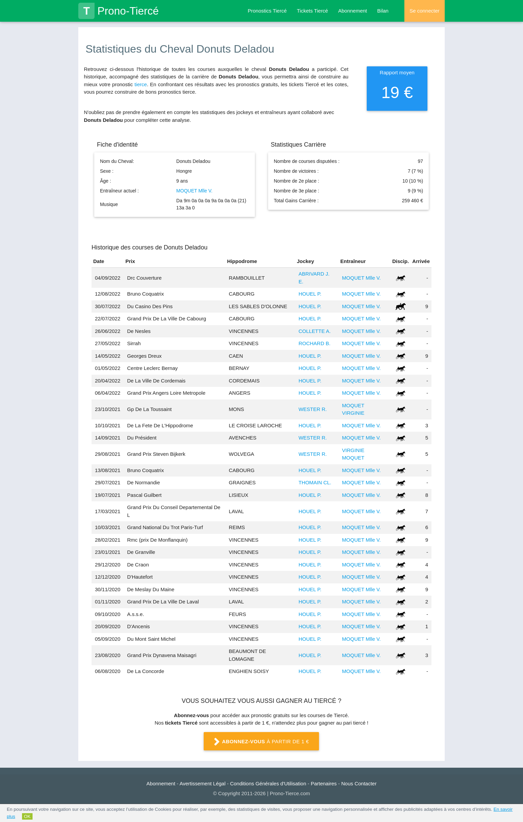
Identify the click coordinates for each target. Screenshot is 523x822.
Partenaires (324, 783)
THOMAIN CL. (315, 482)
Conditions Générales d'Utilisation (268, 783)
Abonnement (352, 11)
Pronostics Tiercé (267, 11)
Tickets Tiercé (312, 11)
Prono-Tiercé (118, 11)
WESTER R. (313, 409)
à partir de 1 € (261, 742)
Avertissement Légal (203, 783)
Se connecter (424, 11)
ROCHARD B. (314, 343)
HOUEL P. (310, 294)
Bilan (382, 11)
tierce (141, 84)
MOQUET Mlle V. (194, 190)
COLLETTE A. (315, 331)
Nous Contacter (359, 783)
